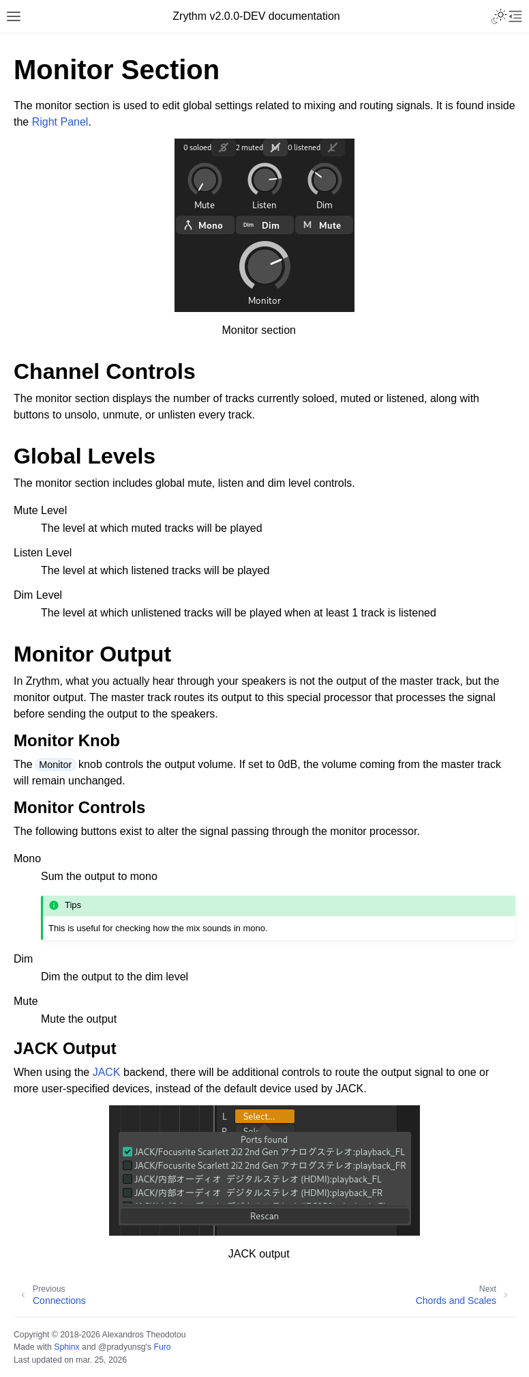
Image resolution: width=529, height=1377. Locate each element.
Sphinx (66, 1347)
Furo (161, 1347)
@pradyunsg (122, 1347)
